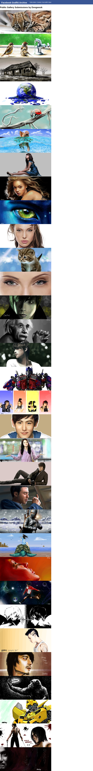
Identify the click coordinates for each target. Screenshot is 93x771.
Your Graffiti (45, 2)
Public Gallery (33, 2)
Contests (39, 2)
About (49, 2)
